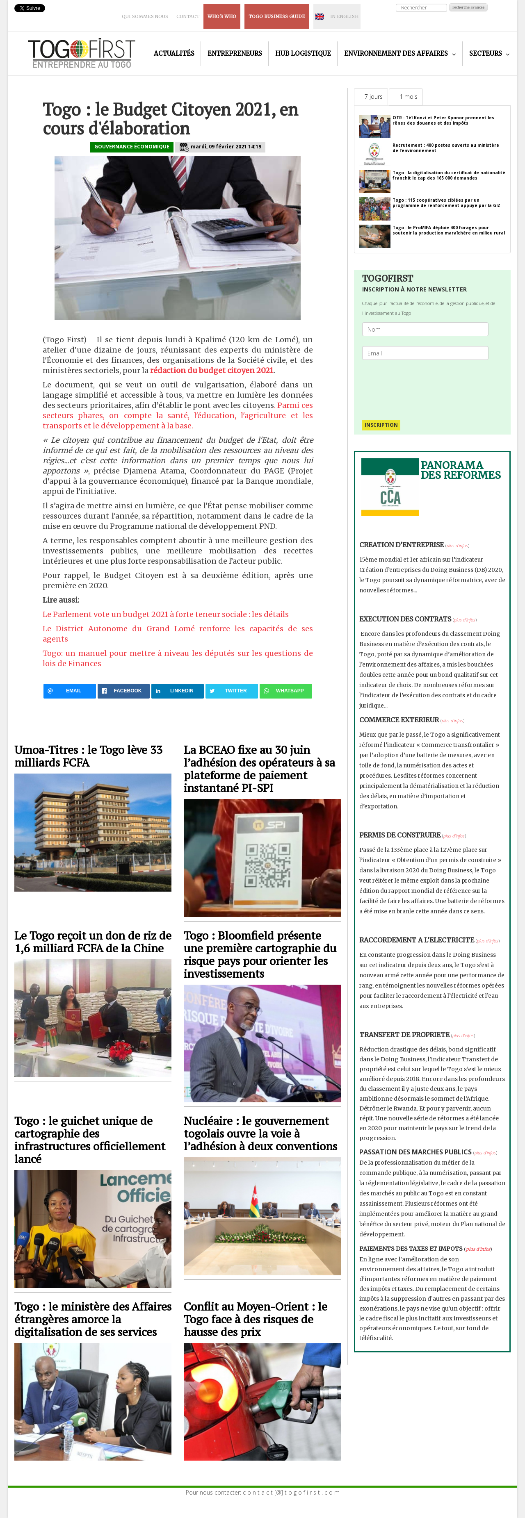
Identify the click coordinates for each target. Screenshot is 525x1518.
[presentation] (428, 386)
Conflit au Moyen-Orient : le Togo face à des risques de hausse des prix (255, 1319)
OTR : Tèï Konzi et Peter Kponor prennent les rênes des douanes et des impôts (443, 120)
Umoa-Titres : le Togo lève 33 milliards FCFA (88, 756)
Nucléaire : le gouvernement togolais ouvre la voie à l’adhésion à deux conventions (260, 1133)
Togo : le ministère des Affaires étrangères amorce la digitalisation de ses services (92, 1319)
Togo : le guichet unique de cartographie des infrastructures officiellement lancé (89, 1139)
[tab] (371, 96)
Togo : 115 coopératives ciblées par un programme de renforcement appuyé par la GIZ (446, 202)
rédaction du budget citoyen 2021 (211, 370)
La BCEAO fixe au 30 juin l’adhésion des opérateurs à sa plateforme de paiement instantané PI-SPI (259, 768)
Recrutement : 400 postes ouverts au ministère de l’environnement (446, 147)
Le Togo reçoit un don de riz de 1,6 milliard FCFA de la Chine (92, 942)
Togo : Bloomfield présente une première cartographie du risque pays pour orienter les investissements (260, 954)
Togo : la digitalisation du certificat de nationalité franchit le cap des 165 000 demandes (449, 175)
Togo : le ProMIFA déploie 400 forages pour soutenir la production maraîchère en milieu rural (449, 230)
